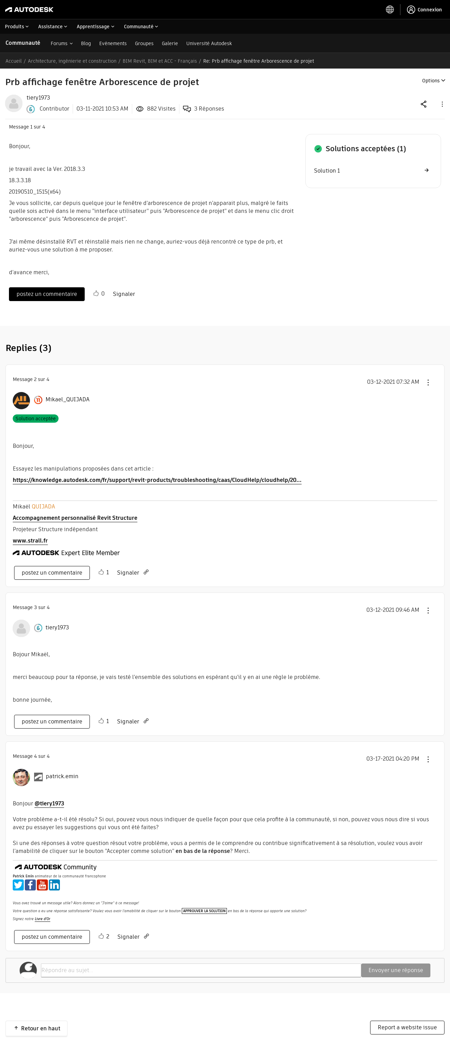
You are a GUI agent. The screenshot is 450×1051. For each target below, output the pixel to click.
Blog (86, 43)
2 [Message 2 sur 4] (35, 379)
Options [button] (431, 80)
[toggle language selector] (390, 9)
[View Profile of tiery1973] (38, 98)
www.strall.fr (30, 541)
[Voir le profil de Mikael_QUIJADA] (67, 399)
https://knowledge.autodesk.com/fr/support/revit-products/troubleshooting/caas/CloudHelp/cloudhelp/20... (157, 480)
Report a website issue (407, 1027)
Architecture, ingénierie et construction (72, 61)
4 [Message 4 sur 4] (35, 756)
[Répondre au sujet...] (201, 970)
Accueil (14, 61)
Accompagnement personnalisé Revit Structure (75, 518)
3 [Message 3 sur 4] (35, 607)
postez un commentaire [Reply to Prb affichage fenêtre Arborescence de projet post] (47, 294)
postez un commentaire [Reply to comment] (52, 573)
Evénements (113, 43)
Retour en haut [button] (40, 1028)
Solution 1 (327, 171)
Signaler (124, 294)
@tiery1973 (49, 803)
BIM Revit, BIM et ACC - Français (160, 61)
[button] (441, 104)
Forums (59, 43)
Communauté (23, 43)
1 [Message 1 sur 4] (31, 126)
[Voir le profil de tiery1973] (57, 628)
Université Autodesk (209, 43)
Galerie (170, 43)
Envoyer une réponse (395, 970)
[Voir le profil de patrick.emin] (62, 776)
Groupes (144, 43)
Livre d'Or (42, 918)
